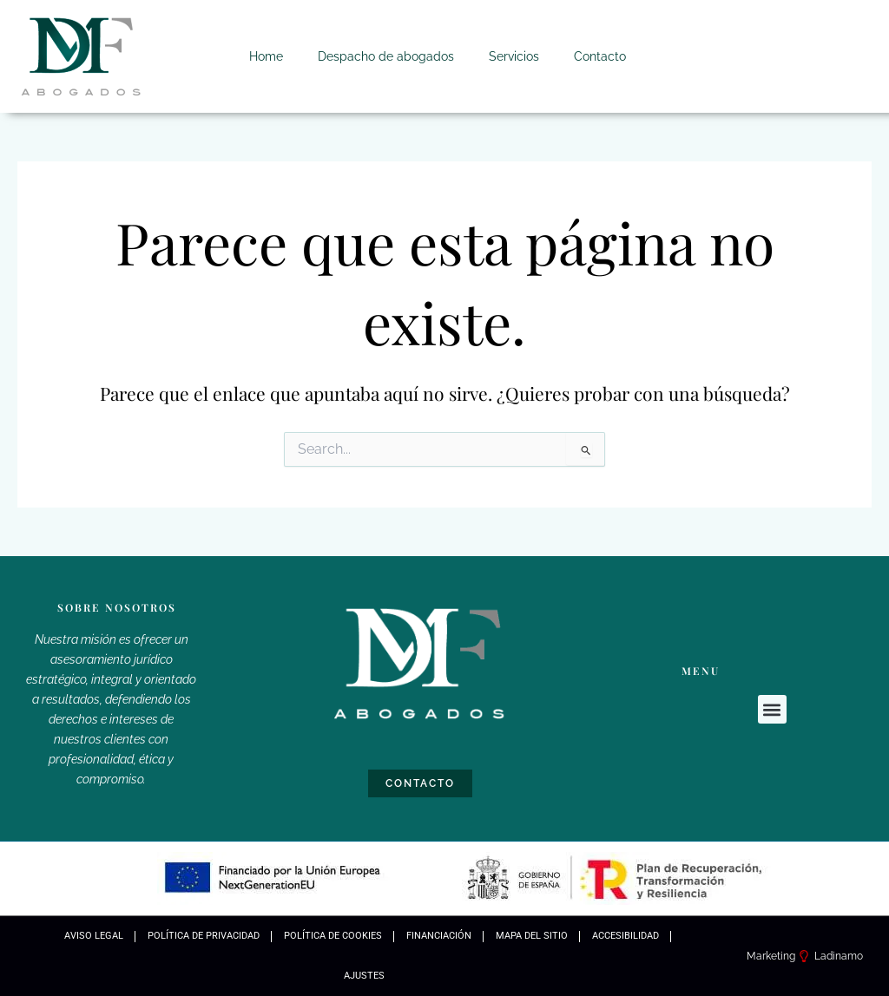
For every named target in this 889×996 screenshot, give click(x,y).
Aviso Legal (93, 935)
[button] (772, 709)
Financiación (438, 935)
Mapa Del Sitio (532, 935)
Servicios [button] (514, 56)
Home (266, 56)
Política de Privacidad (204, 935)
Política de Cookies (333, 935)
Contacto (600, 56)
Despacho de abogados (386, 56)
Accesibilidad (625, 935)
